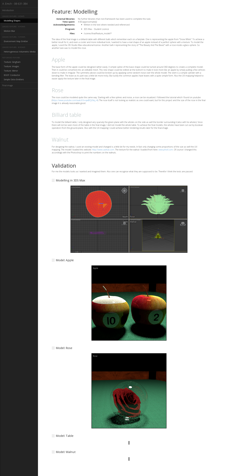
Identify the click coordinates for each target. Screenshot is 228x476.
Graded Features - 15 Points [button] (13, 37)
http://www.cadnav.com (103, 149)
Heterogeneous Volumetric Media (19, 51)
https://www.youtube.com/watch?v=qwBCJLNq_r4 (75, 100)
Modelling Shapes (12, 20)
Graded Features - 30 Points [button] (13, 47)
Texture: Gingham (12, 62)
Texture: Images (11, 66)
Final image (7, 85)
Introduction (8, 10)
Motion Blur (9, 31)
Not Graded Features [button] (11, 57)
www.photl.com (165, 149)
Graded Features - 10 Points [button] (13, 26)
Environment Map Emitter (16, 41)
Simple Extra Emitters (14, 79)
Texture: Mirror (11, 70)
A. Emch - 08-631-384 (14, 3)
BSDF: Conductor (12, 75)
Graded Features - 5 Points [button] (13, 16)
